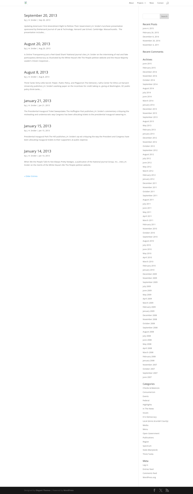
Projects (140, 3)
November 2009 (150, 278)
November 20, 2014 (151, 40)
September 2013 (150, 117)
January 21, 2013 (37, 100)
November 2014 (150, 76)
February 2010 (149, 265)
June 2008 (147, 340)
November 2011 (150, 187)
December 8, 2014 (151, 36)
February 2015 (149, 67)
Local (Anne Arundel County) (155, 421)
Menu (145, 429)
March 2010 (148, 261)
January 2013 (148, 133)
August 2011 (148, 199)
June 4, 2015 (148, 28)
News (152, 3)
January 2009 (148, 311)
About (131, 3)
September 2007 (150, 373)
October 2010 (149, 232)
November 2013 (150, 113)
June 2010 (147, 249)
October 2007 (149, 369)
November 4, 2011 (151, 45)
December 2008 (150, 315)
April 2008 (147, 348)
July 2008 (147, 336)
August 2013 (148, 121)
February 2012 (149, 175)
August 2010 (148, 241)
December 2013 (150, 109)
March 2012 (148, 171)
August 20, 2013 (37, 43)
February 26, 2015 (151, 32)
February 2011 (149, 224)
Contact (160, 3)
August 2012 (148, 154)
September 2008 (150, 327)
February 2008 (149, 356)
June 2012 (147, 162)
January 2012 (148, 179)
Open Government (151, 433)
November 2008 (150, 319)
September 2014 (150, 84)
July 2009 (147, 286)
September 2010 (150, 236)
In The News (148, 408)
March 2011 (148, 220)
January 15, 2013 (37, 126)
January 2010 (148, 270)
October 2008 (149, 323)
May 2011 (147, 212)
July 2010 (147, 245)
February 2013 (149, 129)
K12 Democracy (150, 417)
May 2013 (147, 125)
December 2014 (150, 72)
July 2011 (147, 204)
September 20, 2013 (40, 15)
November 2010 (150, 228)
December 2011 (150, 183)
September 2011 (150, 195)
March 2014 (148, 100)
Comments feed (150, 473)
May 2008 (147, 344)
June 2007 (147, 377)
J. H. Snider (32, 20)
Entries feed (148, 469)
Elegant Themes (43, 490)
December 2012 (150, 137)
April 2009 (147, 298)
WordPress (69, 490)
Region (146, 441)
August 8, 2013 (36, 72)
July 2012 (147, 158)
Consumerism (149, 392)
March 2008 (148, 352)
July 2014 (147, 92)
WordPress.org (149, 477)
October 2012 (149, 146)
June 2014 (147, 96)
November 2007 (150, 364)
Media (145, 425)
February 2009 (149, 307)
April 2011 (147, 216)
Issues (145, 412)
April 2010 (147, 257)
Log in (145, 465)
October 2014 (149, 80)
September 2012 (150, 150)
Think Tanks (148, 454)
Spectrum (147, 446)
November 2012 (150, 142)
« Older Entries (31, 176)
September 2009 (150, 282)
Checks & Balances (151, 388)
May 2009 (147, 294)
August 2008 (148, 331)
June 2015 (147, 63)
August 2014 (148, 88)
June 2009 (147, 290)
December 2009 (150, 274)
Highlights (147, 404)
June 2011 (147, 208)
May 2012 (147, 166)
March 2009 (148, 303)
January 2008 (148, 360)
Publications (148, 437)
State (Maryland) (150, 450)
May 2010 (147, 253)
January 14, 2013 (37, 151)
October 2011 (149, 191)
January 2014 (148, 105)
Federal (146, 400)
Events (146, 396)
